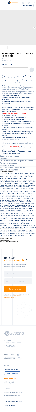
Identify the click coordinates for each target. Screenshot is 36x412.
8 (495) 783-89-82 (13, 147)
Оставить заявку (15, 289)
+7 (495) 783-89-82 (27, 5)
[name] (18, 274)
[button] (12, 373)
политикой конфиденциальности (12, 296)
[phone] (18, 281)
